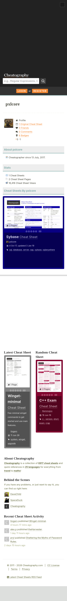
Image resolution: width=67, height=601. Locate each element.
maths (17, 470)
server (26, 250)
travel (7, 470)
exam (41, 423)
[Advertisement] (33, 34)
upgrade (12, 443)
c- (43, 419)
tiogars (14, 431)
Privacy (26, 569)
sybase (38, 250)
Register (40, 91)
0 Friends (24, 127)
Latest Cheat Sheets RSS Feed (24, 577)
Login (22, 91)
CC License (53, 565)
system (14, 439)
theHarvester (35, 529)
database (17, 250)
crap (48, 423)
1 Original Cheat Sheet (30, 124)
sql (10, 250)
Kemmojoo (47, 411)
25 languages (32, 467)
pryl (12, 537)
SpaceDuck (16, 500)
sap (32, 250)
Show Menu (62, 4)
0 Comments (25, 131)
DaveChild (15, 494)
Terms (14, 569)
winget (22, 439)
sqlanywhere (49, 250)
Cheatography (12, 463)
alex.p (13, 529)
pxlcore (12, 241)
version (48, 419)
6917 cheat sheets (48, 463)
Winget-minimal (37, 521)
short (56, 419)
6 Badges (24, 135)
